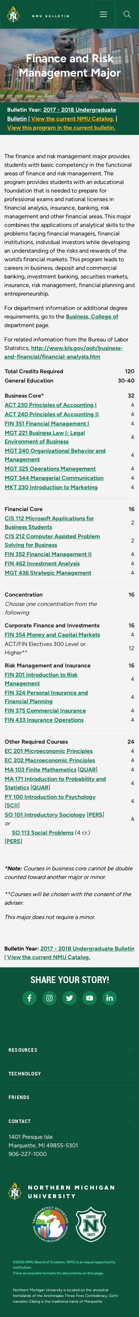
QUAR (88, 769)
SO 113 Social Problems (42, 832)
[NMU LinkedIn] (109, 998)
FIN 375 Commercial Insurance (45, 710)
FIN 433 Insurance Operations (44, 719)
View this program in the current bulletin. (61, 127)
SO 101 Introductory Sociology (45, 814)
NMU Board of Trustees (45, 1262)
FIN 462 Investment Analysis (42, 563)
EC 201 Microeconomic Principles (48, 751)
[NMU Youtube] (89, 998)
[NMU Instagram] (49, 998)
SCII (12, 805)
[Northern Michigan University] (13, 14)
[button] (127, 14)
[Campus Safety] (91, 1224)
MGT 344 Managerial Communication (54, 478)
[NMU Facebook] (29, 998)
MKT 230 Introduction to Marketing (51, 487)
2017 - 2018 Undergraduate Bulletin (87, 948)
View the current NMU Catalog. (72, 118)
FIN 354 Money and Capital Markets (52, 634)
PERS (95, 814)
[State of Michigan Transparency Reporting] (51, 1224)
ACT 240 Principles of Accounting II (52, 414)
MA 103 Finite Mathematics (40, 769)
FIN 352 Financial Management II (48, 554)
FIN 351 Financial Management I (47, 423)
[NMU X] (69, 998)
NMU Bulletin (51, 16)
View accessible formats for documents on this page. (58, 1273)
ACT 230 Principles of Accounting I (51, 405)
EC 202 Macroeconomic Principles (50, 760)
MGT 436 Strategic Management (48, 572)
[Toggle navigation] (103, 14)
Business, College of (92, 316)
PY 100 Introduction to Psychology (50, 796)
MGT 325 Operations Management (50, 468)
